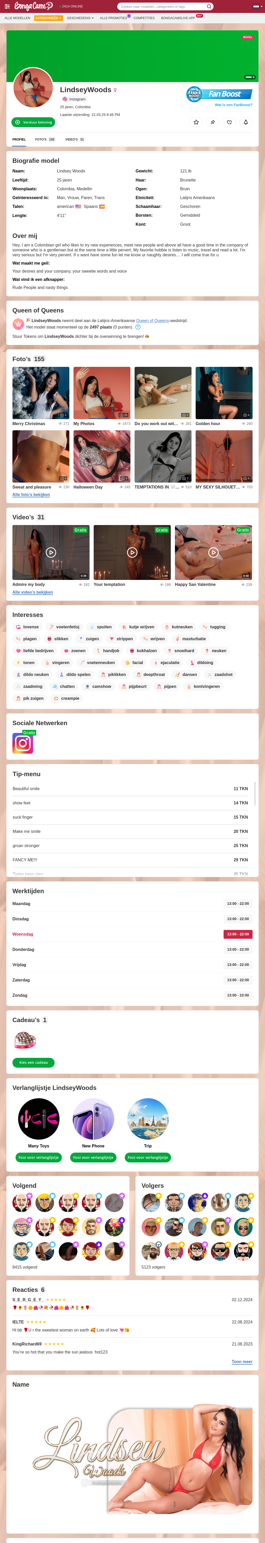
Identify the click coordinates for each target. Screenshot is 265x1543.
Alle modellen (17, 18)
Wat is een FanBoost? (234, 105)
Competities (144, 18)
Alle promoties (115, 17)
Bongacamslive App (179, 17)
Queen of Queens (152, 320)
